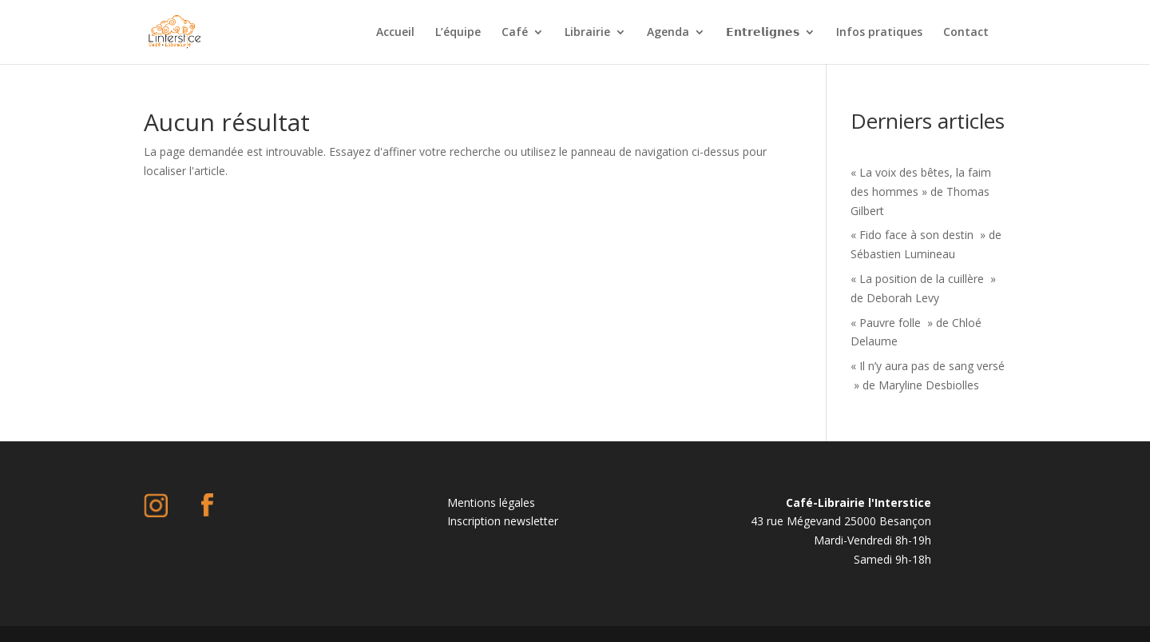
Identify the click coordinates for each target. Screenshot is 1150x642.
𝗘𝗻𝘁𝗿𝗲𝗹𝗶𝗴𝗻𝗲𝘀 (762, 32)
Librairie (587, 32)
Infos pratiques (879, 32)
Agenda (668, 32)
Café (515, 32)
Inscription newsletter (502, 520)
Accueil (395, 32)
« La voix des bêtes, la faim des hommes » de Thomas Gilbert (921, 191)
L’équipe (458, 32)
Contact (966, 32)
